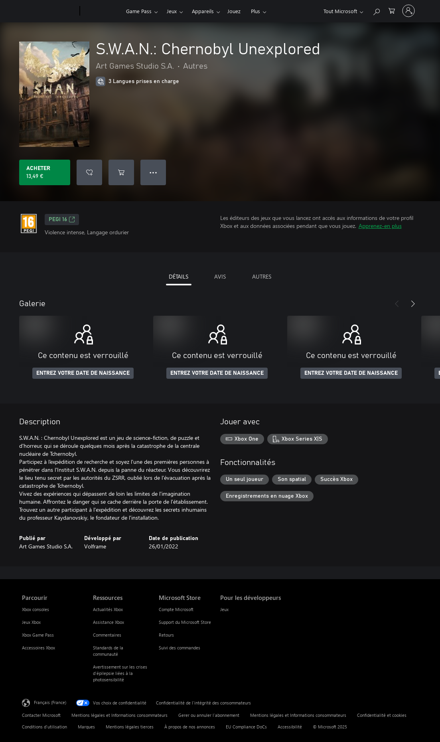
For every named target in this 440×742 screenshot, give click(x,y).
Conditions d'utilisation (44, 726)
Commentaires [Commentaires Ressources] (107, 634)
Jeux (172, 11)
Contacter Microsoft (41, 715)
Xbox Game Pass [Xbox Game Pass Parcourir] (38, 634)
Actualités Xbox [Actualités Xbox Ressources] (108, 609)
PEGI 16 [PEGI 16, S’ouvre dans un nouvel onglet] (62, 219)
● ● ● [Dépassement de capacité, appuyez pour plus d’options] (153, 172)
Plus (255, 11)
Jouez (234, 11)
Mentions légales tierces (130, 726)
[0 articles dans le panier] (392, 10)
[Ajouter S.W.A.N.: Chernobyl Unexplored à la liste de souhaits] (89, 172)
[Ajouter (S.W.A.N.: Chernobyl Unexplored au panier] (121, 172)
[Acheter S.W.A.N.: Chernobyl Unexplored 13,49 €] (44, 172)
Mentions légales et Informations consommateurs (119, 715)
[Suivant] (413, 303)
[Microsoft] (49, 11)
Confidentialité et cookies (381, 715)
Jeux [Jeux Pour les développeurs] (224, 609)
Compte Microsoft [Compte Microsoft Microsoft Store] (176, 609)
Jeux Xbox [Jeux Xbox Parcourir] (31, 622)
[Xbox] (102, 11)
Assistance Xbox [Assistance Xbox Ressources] (108, 622)
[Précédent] (397, 303)
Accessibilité (290, 726)
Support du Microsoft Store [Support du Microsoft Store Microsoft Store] (185, 622)
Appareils (203, 11)
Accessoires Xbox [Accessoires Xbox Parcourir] (38, 647)
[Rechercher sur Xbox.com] (376, 10)
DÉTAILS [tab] (178, 276)
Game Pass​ (139, 11)
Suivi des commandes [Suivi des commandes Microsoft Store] (179, 647)
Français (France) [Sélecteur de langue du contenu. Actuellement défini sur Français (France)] (50, 702)
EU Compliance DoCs (246, 726)
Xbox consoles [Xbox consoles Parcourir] (35, 609)
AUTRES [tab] (261, 276)
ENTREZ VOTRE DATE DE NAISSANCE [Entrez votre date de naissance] (83, 373)
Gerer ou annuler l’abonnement (208, 715)
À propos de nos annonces (189, 726)
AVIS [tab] (220, 276)
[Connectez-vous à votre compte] (408, 10)
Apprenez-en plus (380, 226)
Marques (86, 726)
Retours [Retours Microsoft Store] (166, 634)
